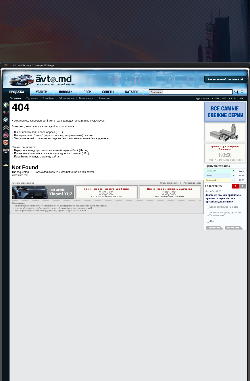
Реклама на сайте (192, 182)
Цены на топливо (218, 166)
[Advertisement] (125, 31)
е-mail (89, 208)
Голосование (214, 186)
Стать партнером (169, 182)
